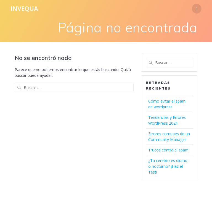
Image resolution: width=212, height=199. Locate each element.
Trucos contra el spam (168, 150)
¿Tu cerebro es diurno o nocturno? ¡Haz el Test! (167, 166)
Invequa (24, 9)
